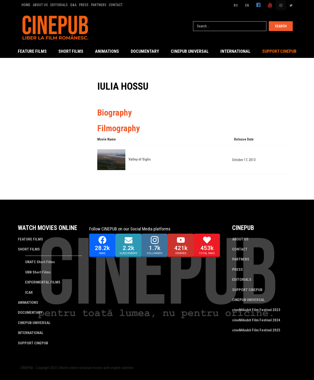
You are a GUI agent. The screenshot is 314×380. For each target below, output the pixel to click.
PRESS (83, 5)
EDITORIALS (59, 5)
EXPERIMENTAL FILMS (42, 282)
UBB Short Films (38, 272)
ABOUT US (40, 5)
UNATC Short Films (40, 262)
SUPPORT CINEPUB (279, 51)
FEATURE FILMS (32, 51)
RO (236, 5)
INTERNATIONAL (235, 51)
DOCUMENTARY (145, 51)
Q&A (73, 5)
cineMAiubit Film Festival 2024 (256, 320)
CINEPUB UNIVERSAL (190, 51)
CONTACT (116, 5)
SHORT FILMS (70, 51)
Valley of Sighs (140, 159)
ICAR (29, 292)
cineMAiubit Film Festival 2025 (256, 330)
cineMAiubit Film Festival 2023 (256, 310)
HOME (26, 5)
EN (247, 5)
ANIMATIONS (107, 51)
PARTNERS (98, 5)
